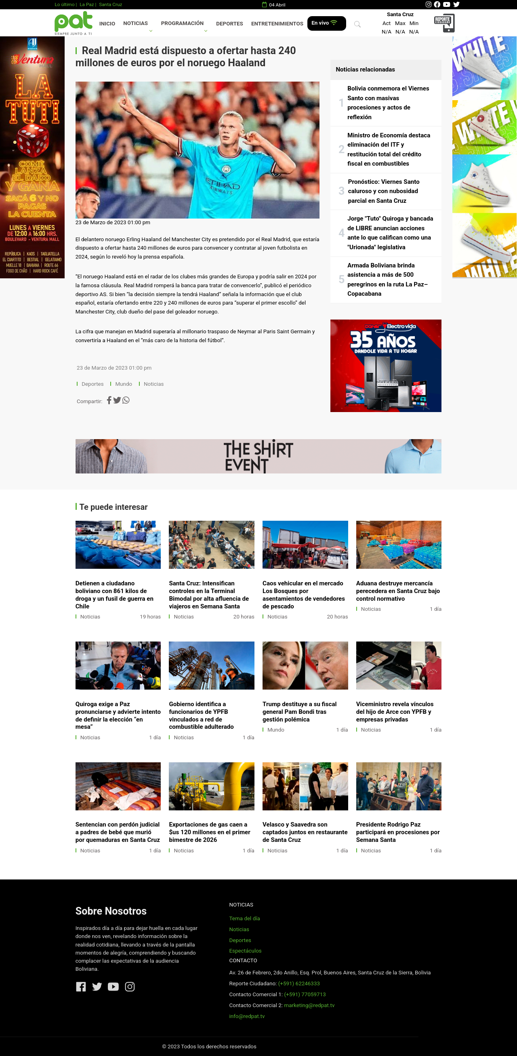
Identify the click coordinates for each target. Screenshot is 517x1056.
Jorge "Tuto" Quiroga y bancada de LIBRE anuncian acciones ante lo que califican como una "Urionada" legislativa (390, 233)
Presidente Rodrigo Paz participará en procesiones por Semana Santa (398, 832)
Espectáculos (245, 951)
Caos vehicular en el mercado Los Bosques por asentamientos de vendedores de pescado (304, 595)
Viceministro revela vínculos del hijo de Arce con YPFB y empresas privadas (395, 711)
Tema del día (244, 918)
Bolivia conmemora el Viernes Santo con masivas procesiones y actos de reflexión (388, 103)
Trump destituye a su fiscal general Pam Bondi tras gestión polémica (300, 711)
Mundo (123, 384)
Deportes (229, 24)
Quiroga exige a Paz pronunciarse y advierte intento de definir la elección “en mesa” (118, 715)
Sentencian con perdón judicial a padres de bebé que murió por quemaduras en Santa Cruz (118, 832)
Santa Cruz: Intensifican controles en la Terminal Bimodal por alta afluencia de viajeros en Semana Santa (209, 595)
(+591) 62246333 (299, 983)
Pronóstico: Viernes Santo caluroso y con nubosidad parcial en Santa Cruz (384, 191)
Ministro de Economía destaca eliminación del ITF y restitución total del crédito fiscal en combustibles (388, 150)
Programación (182, 23)
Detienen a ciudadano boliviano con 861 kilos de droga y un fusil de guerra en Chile (114, 595)
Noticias (135, 23)
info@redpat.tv (247, 1016)
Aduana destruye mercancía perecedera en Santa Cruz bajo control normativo (398, 591)
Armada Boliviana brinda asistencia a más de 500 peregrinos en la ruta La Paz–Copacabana (387, 280)
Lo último (64, 4)
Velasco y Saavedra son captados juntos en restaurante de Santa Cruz (305, 832)
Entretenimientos (277, 24)
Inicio (107, 24)
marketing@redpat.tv (309, 1005)
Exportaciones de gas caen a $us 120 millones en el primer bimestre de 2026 (209, 832)
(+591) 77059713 (305, 994)
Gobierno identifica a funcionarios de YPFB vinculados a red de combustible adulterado (201, 715)
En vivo (324, 23)
